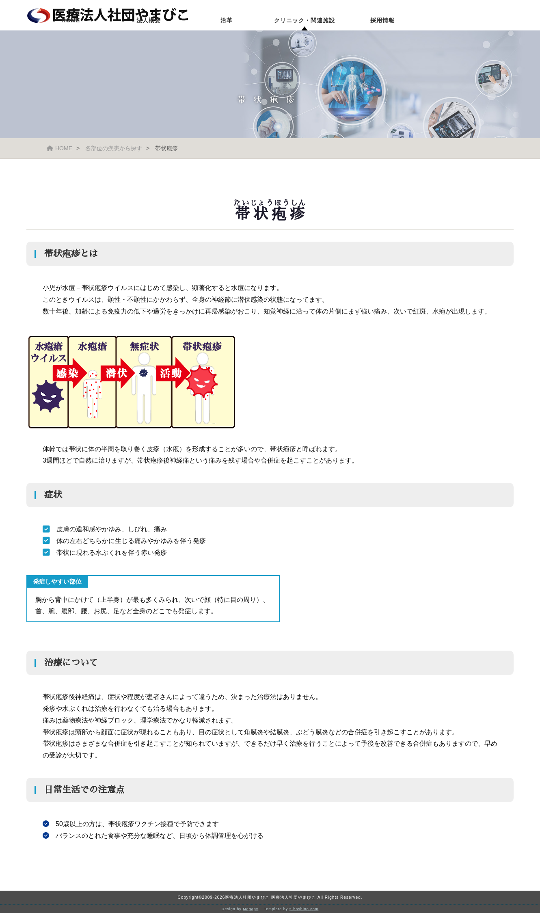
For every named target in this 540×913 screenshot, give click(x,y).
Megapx (250, 909)
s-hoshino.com (304, 909)
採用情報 (382, 38)
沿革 (226, 38)
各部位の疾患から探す (113, 148)
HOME (70, 38)
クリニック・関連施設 (304, 38)
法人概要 (148, 38)
